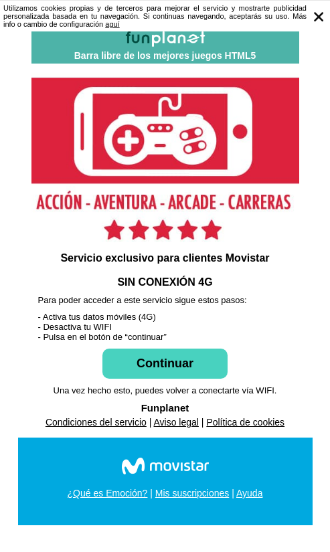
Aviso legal (176, 422)
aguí (112, 24)
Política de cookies (245, 422)
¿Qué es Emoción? (108, 493)
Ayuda (249, 493)
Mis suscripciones (192, 493)
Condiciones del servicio (96, 422)
